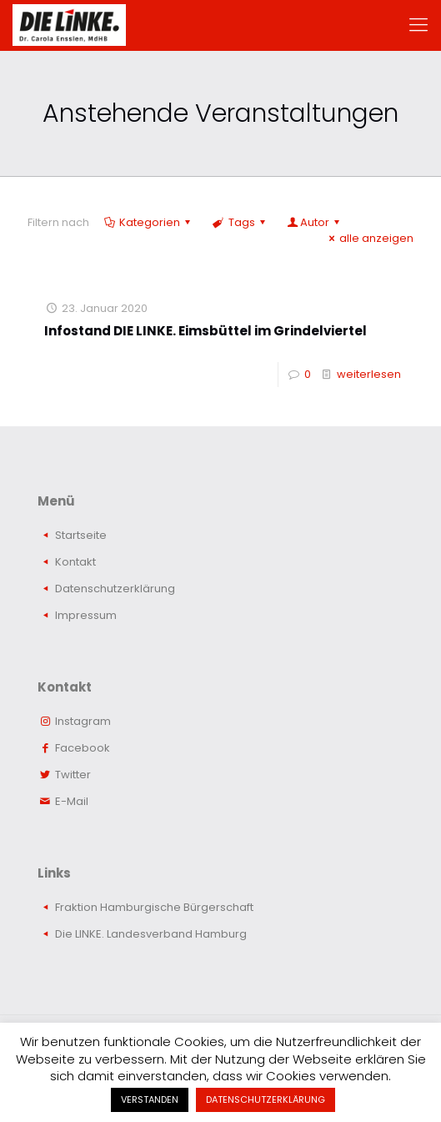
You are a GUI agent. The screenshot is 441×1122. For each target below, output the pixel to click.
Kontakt (75, 562)
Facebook (82, 748)
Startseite (81, 535)
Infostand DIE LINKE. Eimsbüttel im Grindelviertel (205, 331)
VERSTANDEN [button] (149, 1099)
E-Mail (71, 801)
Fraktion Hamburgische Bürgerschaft (154, 907)
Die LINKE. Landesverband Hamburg (151, 934)
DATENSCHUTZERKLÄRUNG (265, 1099)
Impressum (86, 615)
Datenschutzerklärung (115, 588)
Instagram (83, 721)
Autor (314, 222)
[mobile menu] (418, 25)
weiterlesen (369, 374)
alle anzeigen (368, 238)
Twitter (73, 774)
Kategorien (148, 222)
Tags (239, 222)
